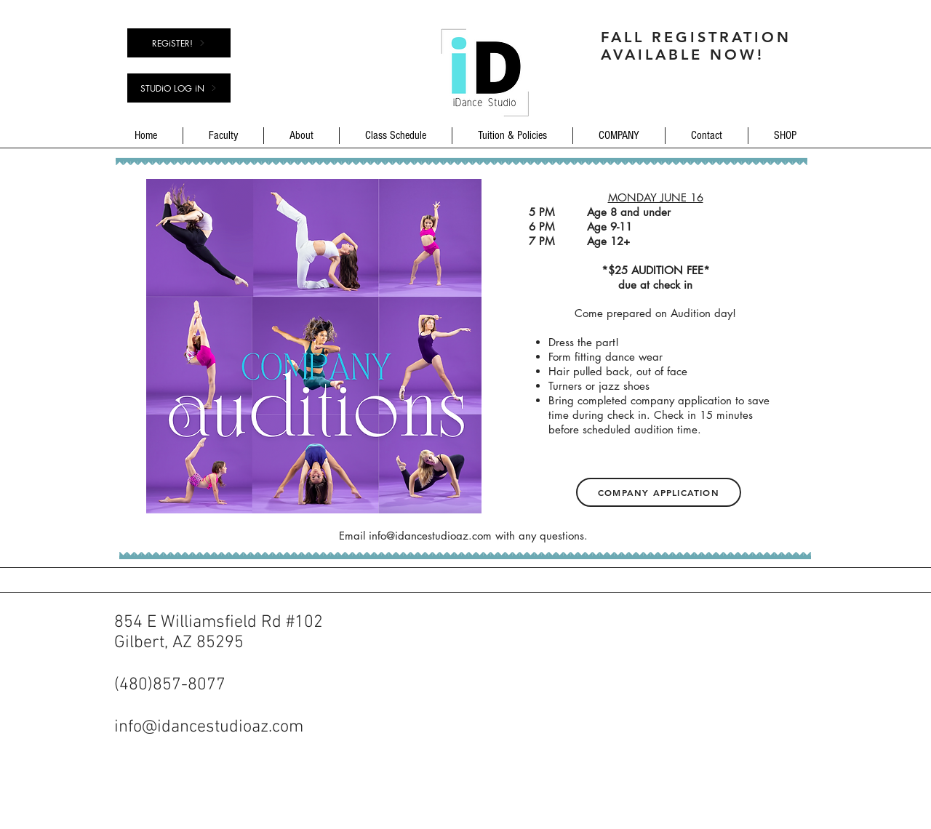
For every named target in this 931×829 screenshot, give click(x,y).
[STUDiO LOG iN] (179, 88)
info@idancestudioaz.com (430, 535)
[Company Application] (658, 492)
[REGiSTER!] (179, 42)
